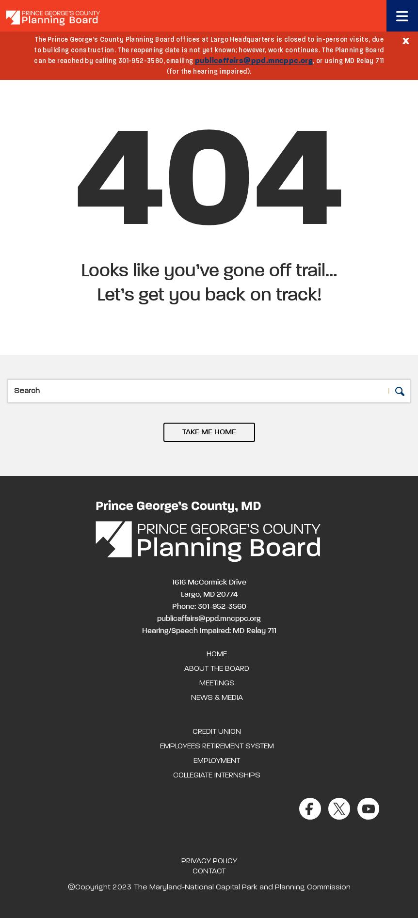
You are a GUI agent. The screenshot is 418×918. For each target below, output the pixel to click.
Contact (209, 871)
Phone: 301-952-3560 (209, 607)
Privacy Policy (209, 861)
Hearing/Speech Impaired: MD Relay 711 (209, 631)
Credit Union (217, 732)
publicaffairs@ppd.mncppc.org (254, 61)
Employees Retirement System (217, 746)
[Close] (405, 40)
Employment (216, 761)
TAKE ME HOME (209, 432)
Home (217, 654)
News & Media (217, 698)
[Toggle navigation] (402, 16)
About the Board (216, 669)
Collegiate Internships (216, 775)
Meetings (217, 683)
